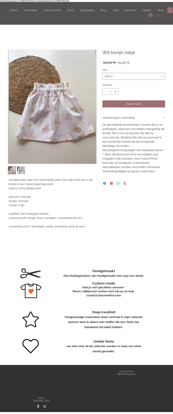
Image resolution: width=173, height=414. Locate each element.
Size (104, 69)
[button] (170, 9)
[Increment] (116, 91)
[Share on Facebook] (105, 183)
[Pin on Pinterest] (111, 183)
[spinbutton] (110, 91)
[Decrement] (105, 91)
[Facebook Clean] (38, 406)
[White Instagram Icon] (44, 406)
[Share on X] (125, 183)
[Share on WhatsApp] (118, 183)
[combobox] (133, 76)
